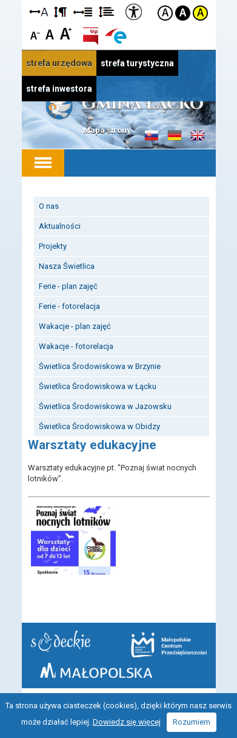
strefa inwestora (59, 88)
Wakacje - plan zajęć (75, 326)
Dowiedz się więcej (127, 721)
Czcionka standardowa (50, 33)
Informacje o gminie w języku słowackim (151, 136)
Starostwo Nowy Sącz (60, 641)
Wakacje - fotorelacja (76, 346)
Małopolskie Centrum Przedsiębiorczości (169, 644)
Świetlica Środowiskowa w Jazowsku (105, 406)
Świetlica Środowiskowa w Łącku (97, 386)
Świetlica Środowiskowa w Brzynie (100, 366)
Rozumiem (191, 721)
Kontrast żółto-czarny (200, 13)
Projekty (53, 246)
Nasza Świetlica (67, 266)
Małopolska (96, 670)
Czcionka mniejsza (35, 33)
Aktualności (60, 226)
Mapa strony (107, 130)
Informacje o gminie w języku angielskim (197, 136)
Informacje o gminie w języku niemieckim (174, 136)
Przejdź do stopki (118, 0)
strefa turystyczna (137, 63)
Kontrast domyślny (165, 13)
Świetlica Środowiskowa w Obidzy (99, 426)
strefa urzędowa (59, 63)
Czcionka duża (65, 33)
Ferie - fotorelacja (69, 306)
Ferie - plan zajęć (68, 286)
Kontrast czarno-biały (182, 13)
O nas (49, 206)
